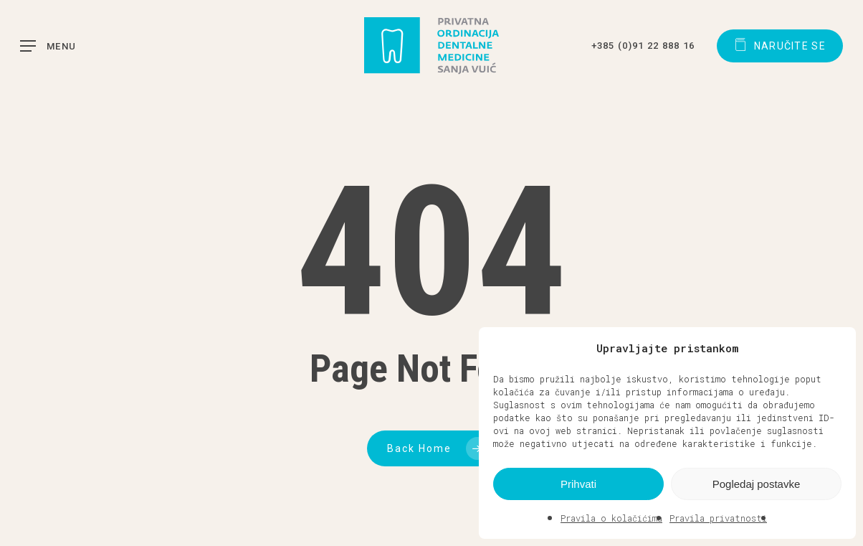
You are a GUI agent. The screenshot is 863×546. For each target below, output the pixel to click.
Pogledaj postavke (756, 484)
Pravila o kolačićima (611, 518)
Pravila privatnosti (718, 518)
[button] (834, 348)
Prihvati (578, 484)
